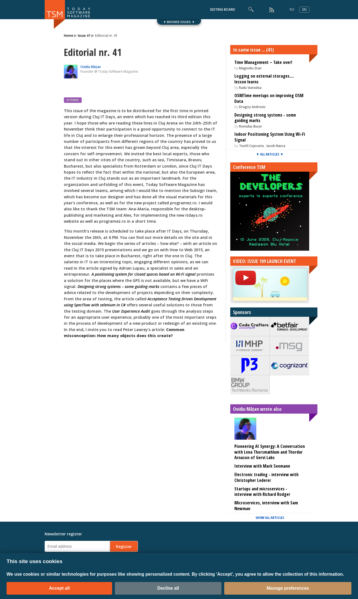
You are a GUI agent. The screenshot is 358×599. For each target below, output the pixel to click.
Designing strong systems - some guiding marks (265, 118)
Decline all (168, 588)
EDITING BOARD (222, 9)
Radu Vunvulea (250, 87)
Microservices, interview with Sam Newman (266, 506)
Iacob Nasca (275, 145)
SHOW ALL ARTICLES (269, 517)
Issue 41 (84, 35)
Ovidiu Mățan (90, 66)
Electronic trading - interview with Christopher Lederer (266, 477)
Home (68, 35)
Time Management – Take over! (263, 62)
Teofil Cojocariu (251, 145)
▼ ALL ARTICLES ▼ (270, 154)
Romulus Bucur (250, 126)
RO (292, 9)
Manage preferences (288, 588)
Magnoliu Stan (250, 68)
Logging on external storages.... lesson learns (264, 79)
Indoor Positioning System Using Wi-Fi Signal (269, 137)
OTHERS (73, 100)
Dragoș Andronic (252, 106)
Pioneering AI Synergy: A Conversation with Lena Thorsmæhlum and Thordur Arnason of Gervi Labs (269, 452)
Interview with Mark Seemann (262, 466)
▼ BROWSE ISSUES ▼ (179, 22)
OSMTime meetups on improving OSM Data (268, 98)
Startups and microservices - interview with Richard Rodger (262, 492)
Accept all (59, 588)
